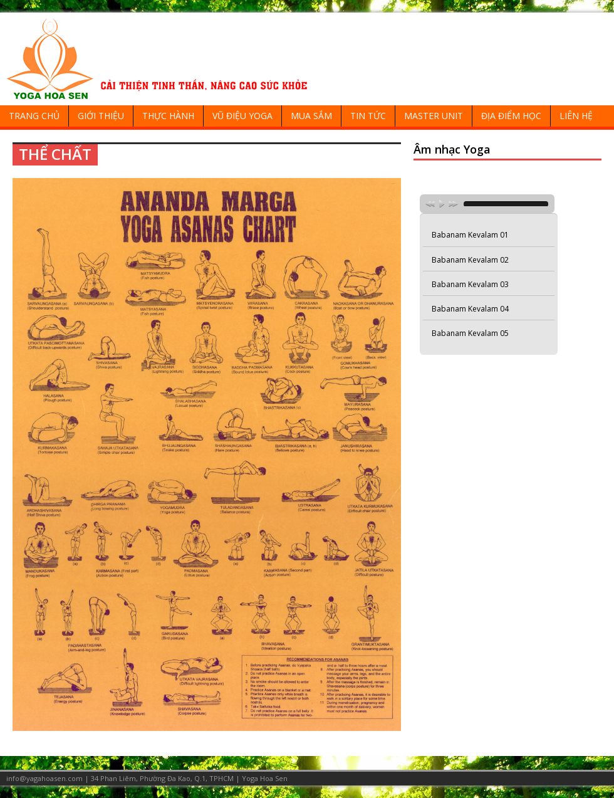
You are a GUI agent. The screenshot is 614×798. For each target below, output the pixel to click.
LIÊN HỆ (576, 116)
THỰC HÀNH (168, 116)
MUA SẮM (311, 116)
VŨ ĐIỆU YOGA (242, 116)
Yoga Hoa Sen (265, 778)
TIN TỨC (368, 116)
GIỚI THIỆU (101, 116)
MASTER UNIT (433, 116)
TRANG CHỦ (34, 116)
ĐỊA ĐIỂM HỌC (511, 116)
